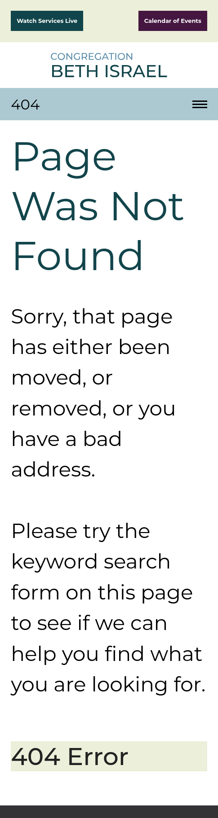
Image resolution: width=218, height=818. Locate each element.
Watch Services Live (47, 20)
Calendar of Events (172, 20)
